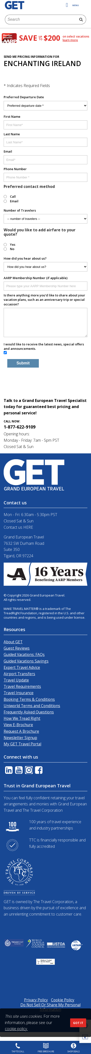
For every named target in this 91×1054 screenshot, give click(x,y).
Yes (12, 244)
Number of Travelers (20, 210)
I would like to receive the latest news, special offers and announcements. (44, 346)
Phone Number (15, 169)
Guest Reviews (17, 648)
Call (13, 196)
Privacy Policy (36, 1000)
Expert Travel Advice (22, 667)
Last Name (12, 134)
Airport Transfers (19, 673)
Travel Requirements (22, 686)
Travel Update (16, 680)
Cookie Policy (62, 1000)
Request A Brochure (21, 731)
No (12, 249)
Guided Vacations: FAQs (24, 654)
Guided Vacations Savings (26, 661)
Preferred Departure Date (24, 97)
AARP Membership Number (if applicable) (35, 278)
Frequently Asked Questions (29, 712)
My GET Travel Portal (22, 744)
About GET (13, 641)
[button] (86, 1037)
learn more (70, 40)
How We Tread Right (22, 718)
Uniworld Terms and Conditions (32, 705)
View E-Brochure (18, 724)
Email (8, 151)
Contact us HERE (18, 527)
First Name (12, 116)
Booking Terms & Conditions (29, 699)
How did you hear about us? (25, 258)
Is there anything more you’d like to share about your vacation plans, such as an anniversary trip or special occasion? (44, 299)
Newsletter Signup (20, 737)
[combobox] (40, 19)
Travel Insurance (18, 692)
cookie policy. (16, 1028)
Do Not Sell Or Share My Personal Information (50, 1007)
